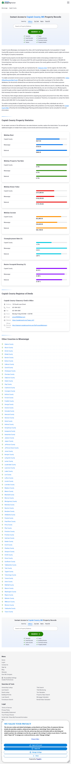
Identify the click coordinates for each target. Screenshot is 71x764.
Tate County (8, 568)
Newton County (9, 508)
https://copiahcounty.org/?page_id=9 (23, 320)
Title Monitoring (41, 690)
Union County (8, 582)
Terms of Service (7, 707)
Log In (3, 662)
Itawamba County (10, 434)
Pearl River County (10, 521)
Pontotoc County (10, 531)
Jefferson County (10, 444)
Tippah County (9, 572)
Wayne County (9, 595)
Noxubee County (9, 511)
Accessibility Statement (9, 712)
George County (9, 404)
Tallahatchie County (10, 565)
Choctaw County (9, 374)
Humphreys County (10, 428)
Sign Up (4, 667)
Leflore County (9, 478)
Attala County (9, 354)
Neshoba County (9, 505)
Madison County (9, 488)
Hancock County (9, 414)
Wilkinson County (10, 602)
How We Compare (7, 674)
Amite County (9, 351)
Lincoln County (9, 481)
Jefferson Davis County (12, 448)
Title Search (40, 687)
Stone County (9, 558)
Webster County (9, 598)
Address (30, 21)
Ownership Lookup (7, 687)
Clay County (8, 384)
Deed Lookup (5, 692)
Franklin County (9, 401)
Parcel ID (47, 21)
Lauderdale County (10, 464)
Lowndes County (9, 485)
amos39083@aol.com (18, 317)
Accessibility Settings (9, 678)
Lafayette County (10, 458)
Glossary (4, 672)
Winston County (9, 605)
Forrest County (9, 398)
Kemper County (9, 454)
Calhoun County (9, 364)
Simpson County (9, 552)
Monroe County (9, 498)
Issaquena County (10, 431)
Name (42, 21)
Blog (3, 669)
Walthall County (9, 585)
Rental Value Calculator (43, 699)
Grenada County (9, 411)
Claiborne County (10, 377)
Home (3, 660)
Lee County (8, 474)
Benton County (9, 357)
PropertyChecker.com (9, 2)
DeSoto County (9, 394)
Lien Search (5, 690)
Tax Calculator (41, 692)
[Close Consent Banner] (35, 755)
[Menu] (68, 2)
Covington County (10, 391)
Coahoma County (10, 387)
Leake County (9, 471)
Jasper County (9, 441)
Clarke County (9, 381)
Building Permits (6, 694)
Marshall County (9, 495)
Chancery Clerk (42, 68)
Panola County (9, 518)
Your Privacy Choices (8, 715)
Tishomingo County (10, 575)
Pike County (8, 528)
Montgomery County (11, 501)
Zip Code (36, 21)
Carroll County (9, 367)
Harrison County (9, 418)
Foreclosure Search (7, 699)
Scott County (8, 545)
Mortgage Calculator (43, 697)
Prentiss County (9, 535)
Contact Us (5, 665)
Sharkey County (9, 548)
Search (34, 32)
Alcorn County (9, 347)
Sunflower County (10, 562)
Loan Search (5, 697)
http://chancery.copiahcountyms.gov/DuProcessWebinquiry (29, 325)
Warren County (9, 588)
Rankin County (9, 541)
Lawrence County (10, 468)
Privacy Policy (6, 710)
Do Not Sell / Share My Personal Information (14, 717)
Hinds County (8, 421)
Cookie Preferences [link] (7, 680)
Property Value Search (43, 694)
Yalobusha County (10, 608)
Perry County (8, 525)
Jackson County (9, 438)
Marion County (9, 491)
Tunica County (9, 578)
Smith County (9, 555)
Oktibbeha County (10, 515)
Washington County (10, 592)
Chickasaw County (10, 371)
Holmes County (9, 424)
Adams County (9, 344)
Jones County (9, 451)
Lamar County (9, 461)
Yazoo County (9, 612)
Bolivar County (9, 361)
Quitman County (9, 538)
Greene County (9, 408)
